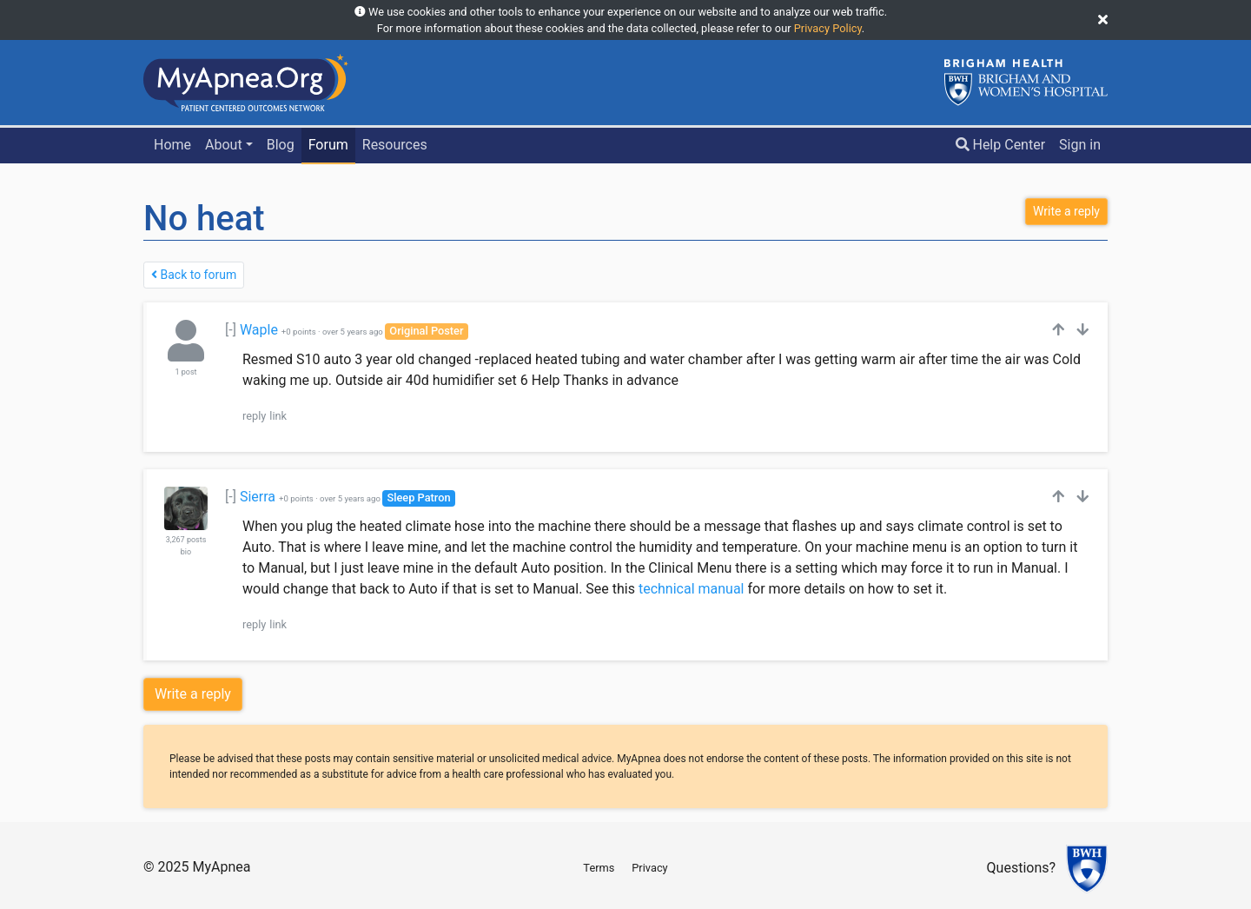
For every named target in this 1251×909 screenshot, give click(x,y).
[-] (230, 330)
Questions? (1021, 868)
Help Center (1001, 144)
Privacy (649, 867)
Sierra (257, 496)
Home (172, 144)
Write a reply (193, 694)
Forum (328, 144)
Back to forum (193, 275)
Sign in (1080, 144)
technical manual (692, 589)
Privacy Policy (828, 28)
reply (254, 415)
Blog (281, 144)
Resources (394, 144)
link (278, 415)
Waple (259, 330)
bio (186, 551)
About (223, 144)
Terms (598, 867)
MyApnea (221, 867)
